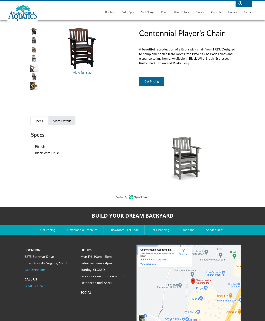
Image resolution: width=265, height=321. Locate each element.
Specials (248, 12)
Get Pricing (152, 81)
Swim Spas (128, 12)
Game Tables (181, 12)
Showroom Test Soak (124, 230)
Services (232, 12)
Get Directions (35, 269)
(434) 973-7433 (35, 286)
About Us (215, 12)
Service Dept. (215, 230)
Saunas (200, 12)
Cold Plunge (147, 12)
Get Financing (159, 230)
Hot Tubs (110, 12)
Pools (164, 12)
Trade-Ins (187, 230)
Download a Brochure (82, 230)
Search (247, 3)
